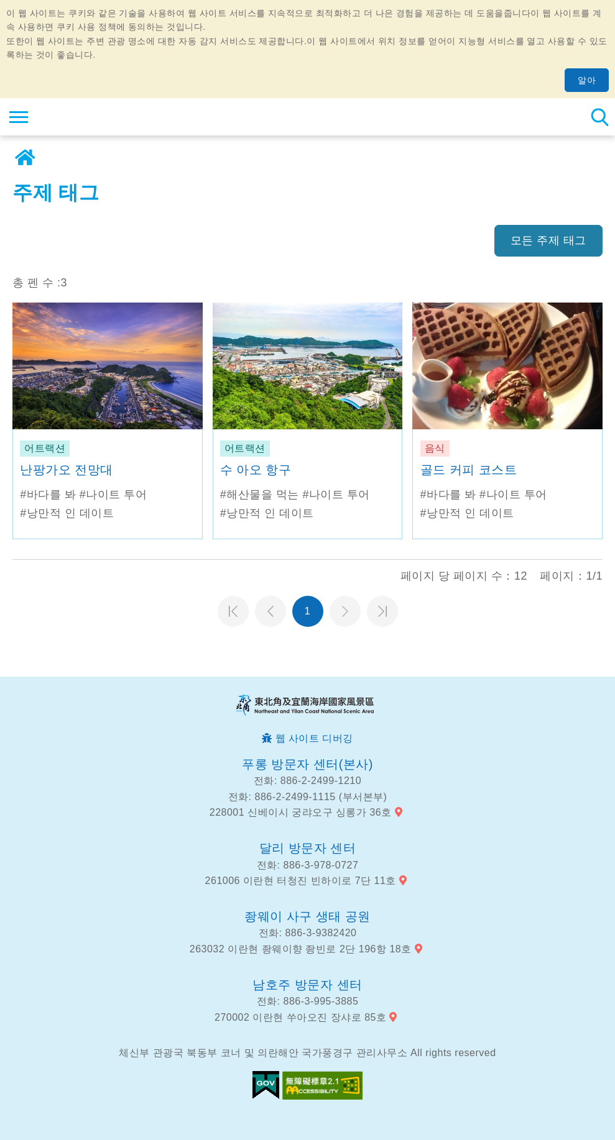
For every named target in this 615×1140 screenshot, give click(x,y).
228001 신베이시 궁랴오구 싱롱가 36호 (301, 812)
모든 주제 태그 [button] (548, 240)
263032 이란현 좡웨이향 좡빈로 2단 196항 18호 (301, 949)
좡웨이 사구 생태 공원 (307, 916)
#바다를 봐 (48, 494)
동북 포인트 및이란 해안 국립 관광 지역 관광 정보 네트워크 (84, 116)
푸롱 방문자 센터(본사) (307, 764)
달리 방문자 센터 (307, 848)
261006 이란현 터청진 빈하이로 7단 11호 (300, 880)
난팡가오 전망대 (66, 470)
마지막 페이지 (382, 611)
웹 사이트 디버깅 (314, 738)
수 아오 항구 (256, 470)
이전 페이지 (270, 611)
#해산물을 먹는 (259, 494)
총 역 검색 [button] (599, 116)
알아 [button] (587, 80)
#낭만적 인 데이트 (67, 513)
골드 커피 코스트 (468, 470)
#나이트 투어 (113, 494)
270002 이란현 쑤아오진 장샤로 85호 (300, 1017)
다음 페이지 (345, 611)
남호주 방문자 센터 (307, 985)
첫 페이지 (233, 611)
